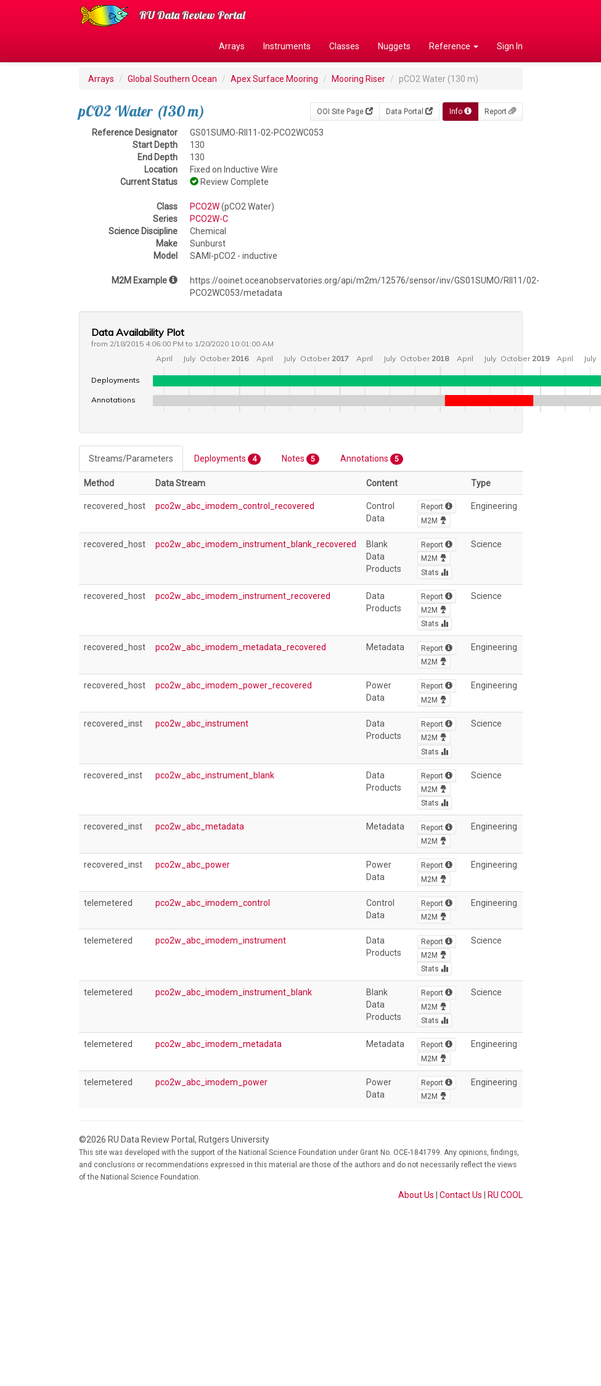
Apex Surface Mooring (274, 79)
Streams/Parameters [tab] (131, 458)
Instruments (287, 46)
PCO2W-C (209, 219)
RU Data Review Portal (192, 15)
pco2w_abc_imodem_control (212, 903)
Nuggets (394, 46)
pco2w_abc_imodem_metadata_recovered (240, 647)
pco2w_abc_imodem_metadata (218, 1044)
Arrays (232, 46)
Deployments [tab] (227, 459)
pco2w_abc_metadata (199, 826)
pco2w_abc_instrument (201, 723)
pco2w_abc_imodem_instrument (220, 940)
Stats (434, 572)
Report (500, 111)
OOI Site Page (345, 111)
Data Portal (409, 111)
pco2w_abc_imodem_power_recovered (233, 685)
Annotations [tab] (371, 459)
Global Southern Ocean (172, 79)
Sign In (510, 46)
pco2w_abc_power (192, 865)
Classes (344, 46)
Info (460, 111)
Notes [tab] (300, 459)
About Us (416, 1195)
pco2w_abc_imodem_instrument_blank (233, 992)
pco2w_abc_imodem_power (211, 1082)
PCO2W (204, 206)
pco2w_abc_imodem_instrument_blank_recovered (255, 544)
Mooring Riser (358, 79)
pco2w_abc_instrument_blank (214, 775)
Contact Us (461, 1195)
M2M (434, 520)
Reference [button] (453, 46)
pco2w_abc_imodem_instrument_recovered (242, 596)
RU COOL (505, 1195)
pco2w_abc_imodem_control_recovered (234, 506)
